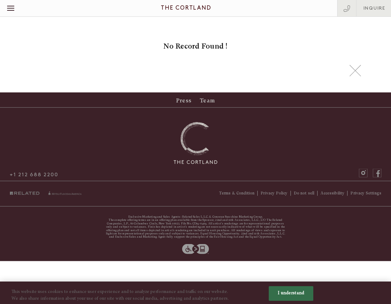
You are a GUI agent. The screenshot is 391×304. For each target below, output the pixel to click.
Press (183, 103)
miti (65, 196)
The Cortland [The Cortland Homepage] (186, 8)
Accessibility (332, 196)
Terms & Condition (237, 196)
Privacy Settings (365, 196)
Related (26, 196)
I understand (291, 296)
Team (207, 103)
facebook (377, 175)
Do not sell (304, 196)
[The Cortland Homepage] (195, 146)
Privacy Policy (274, 196)
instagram (363, 175)
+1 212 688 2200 (34, 177)
